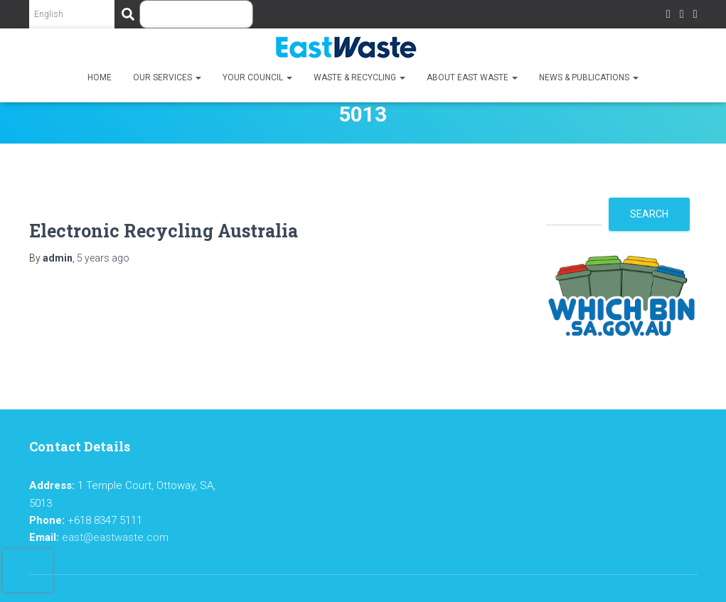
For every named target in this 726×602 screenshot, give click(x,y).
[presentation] (28, 570)
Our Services (167, 77)
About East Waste (472, 77)
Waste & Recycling (359, 77)
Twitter (682, 16)
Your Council (257, 77)
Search (649, 214)
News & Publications (589, 77)
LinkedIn (695, 16)
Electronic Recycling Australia (163, 230)
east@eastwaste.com (115, 537)
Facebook (668, 16)
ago (103, 258)
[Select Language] (71, 14)
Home (99, 77)
